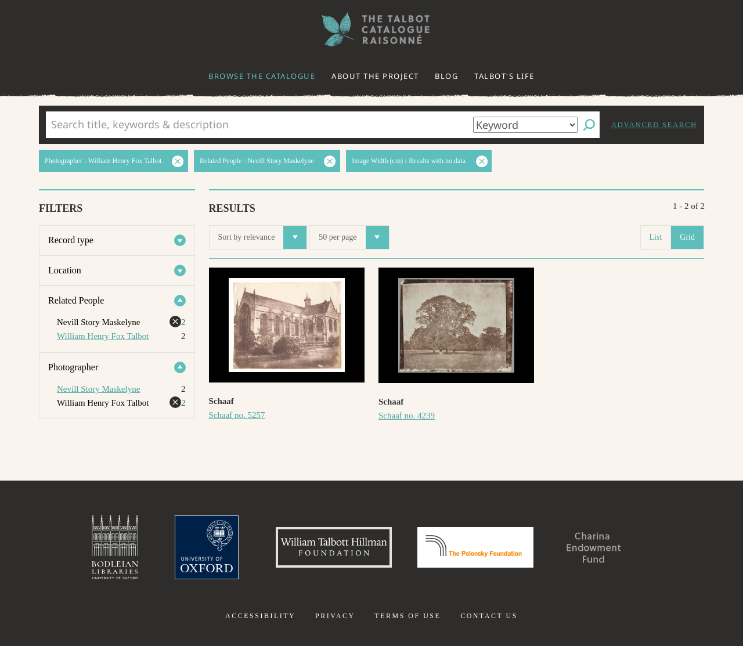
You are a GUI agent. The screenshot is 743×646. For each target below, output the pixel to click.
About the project (375, 76)
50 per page (353, 237)
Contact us (489, 616)
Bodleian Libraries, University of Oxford (115, 547)
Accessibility (260, 616)
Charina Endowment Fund (594, 547)
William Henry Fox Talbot (103, 336)
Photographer (73, 367)
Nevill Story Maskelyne (98, 389)
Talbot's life (504, 76)
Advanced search (654, 124)
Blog (446, 76)
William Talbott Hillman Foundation (334, 547)
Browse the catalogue (261, 76)
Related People (76, 300)
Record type (70, 240)
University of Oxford (207, 547)
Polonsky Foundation (475, 547)
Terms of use (407, 616)
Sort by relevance (262, 237)
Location (64, 270)
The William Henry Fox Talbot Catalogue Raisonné (371, 29)
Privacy (335, 616)
